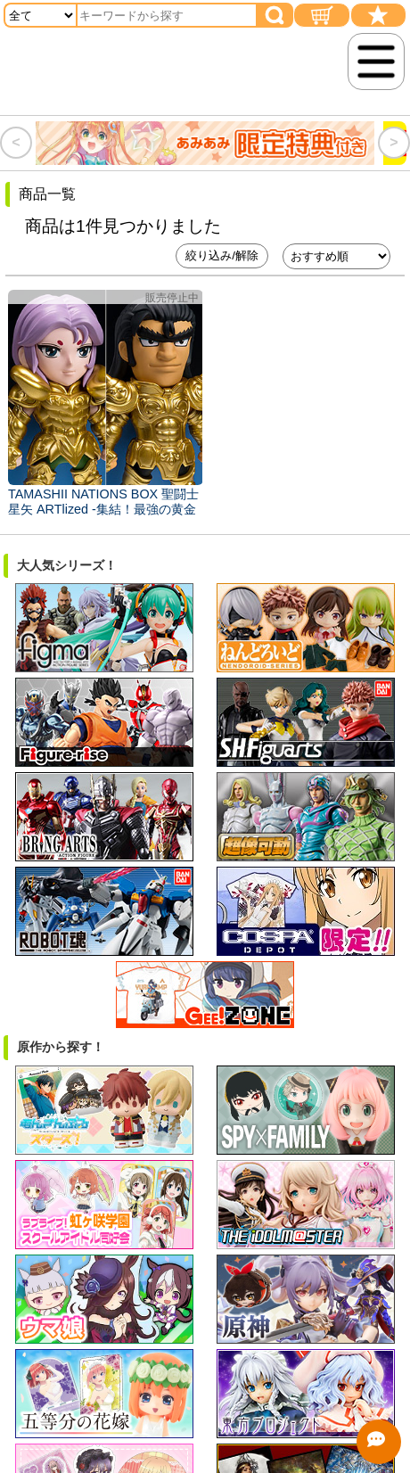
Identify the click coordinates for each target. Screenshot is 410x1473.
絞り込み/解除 (221, 255)
